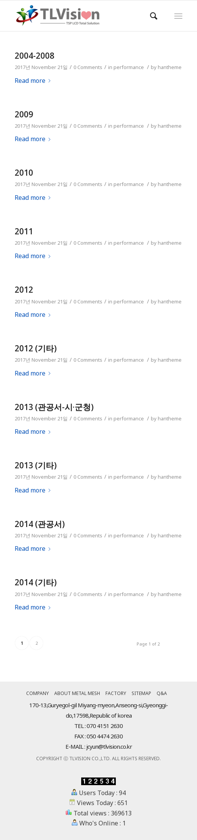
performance (129, 67)
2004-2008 (34, 55)
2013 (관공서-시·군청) (54, 407)
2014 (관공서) (40, 524)
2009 (24, 114)
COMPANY (37, 693)
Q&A (162, 693)
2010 (24, 172)
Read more (34, 80)
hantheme (170, 67)
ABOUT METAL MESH (77, 693)
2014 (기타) (36, 582)
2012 (24, 289)
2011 (24, 231)
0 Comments (87, 67)
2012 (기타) (36, 348)
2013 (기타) (36, 465)
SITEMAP (141, 693)
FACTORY (115, 693)
